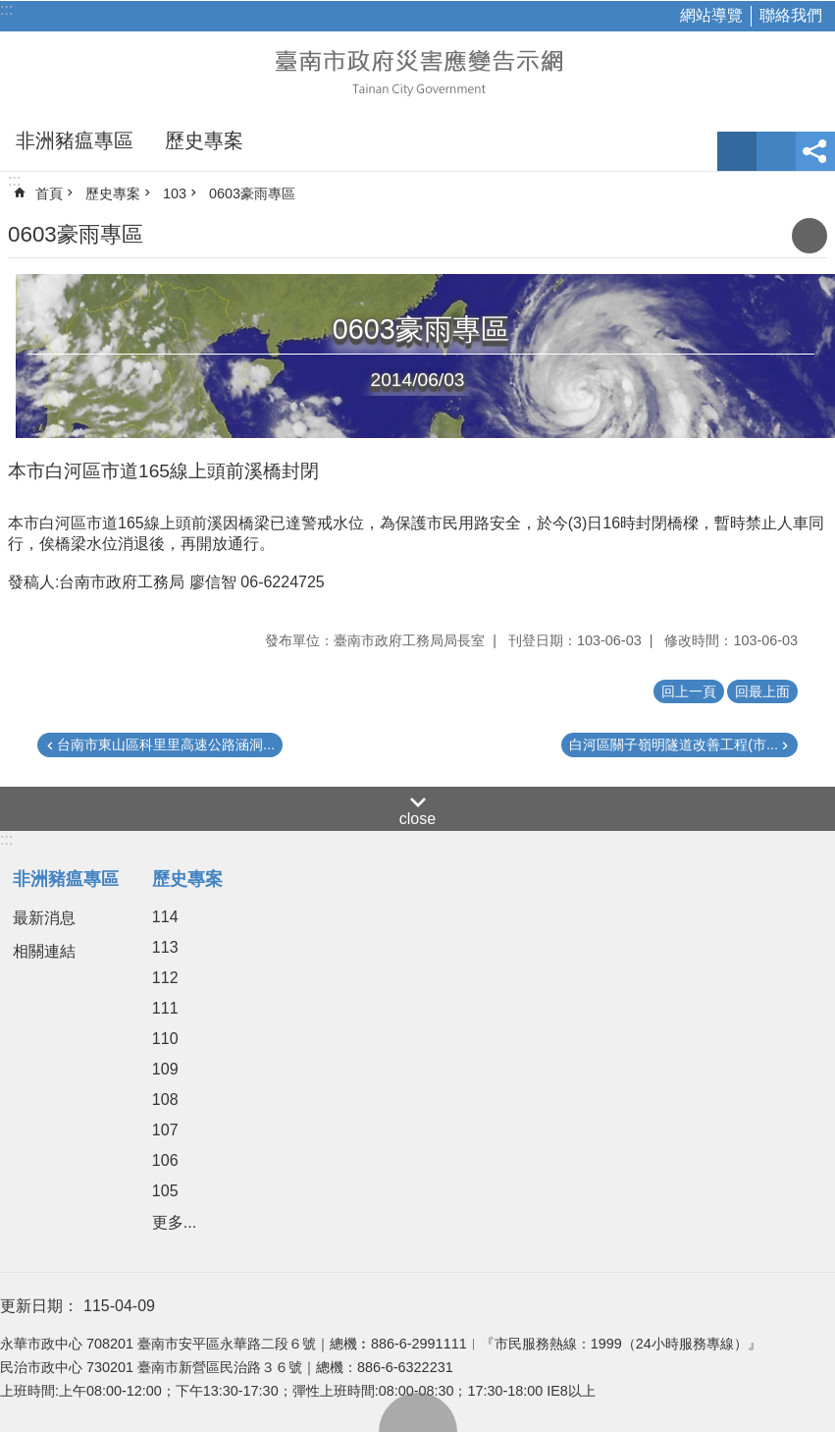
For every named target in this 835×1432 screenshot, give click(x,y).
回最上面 (418, 1412)
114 (165, 917)
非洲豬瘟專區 (74, 140)
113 (165, 947)
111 (165, 1008)
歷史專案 (204, 140)
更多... (174, 1222)
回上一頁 (688, 691)
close (417, 818)
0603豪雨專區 (252, 193)
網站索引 (776, 151)
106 (165, 1160)
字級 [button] (737, 151)
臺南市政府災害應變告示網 (418, 70)
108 (165, 1099)
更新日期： (39, 1305)
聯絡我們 (790, 15)
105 (165, 1191)
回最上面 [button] (762, 691)
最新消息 (44, 917)
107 (165, 1130)
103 (174, 193)
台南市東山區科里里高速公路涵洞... (166, 744)
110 (165, 1038)
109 (165, 1069)
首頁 (49, 193)
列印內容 (809, 235)
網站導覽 (711, 15)
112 (165, 977)
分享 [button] (815, 151)
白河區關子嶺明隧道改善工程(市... (673, 744)
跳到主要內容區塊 (10, 10)
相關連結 (44, 951)
